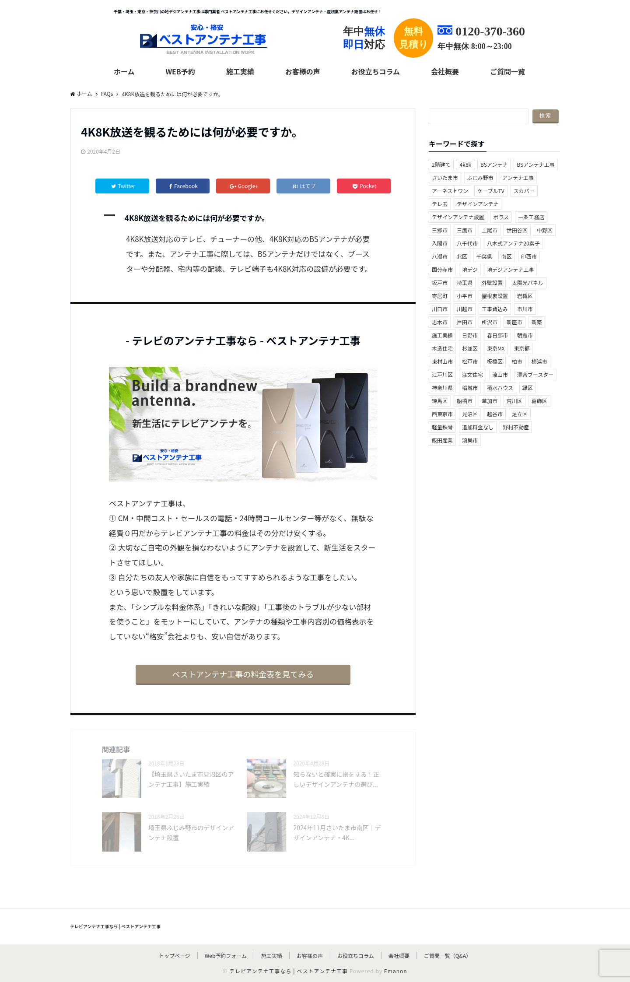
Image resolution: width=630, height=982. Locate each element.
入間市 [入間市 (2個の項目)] (440, 243)
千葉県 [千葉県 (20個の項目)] (484, 256)
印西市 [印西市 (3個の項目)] (529, 256)
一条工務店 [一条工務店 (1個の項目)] (531, 217)
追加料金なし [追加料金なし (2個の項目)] (478, 427)
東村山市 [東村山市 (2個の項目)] (442, 361)
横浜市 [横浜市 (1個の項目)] (539, 361)
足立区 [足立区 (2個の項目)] (520, 413)
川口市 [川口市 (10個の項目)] (440, 308)
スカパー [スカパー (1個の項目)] (524, 190)
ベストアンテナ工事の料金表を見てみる (243, 674)
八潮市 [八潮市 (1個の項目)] (440, 256)
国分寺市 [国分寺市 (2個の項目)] (442, 269)
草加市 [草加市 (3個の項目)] (489, 400)
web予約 (180, 71)
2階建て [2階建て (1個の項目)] (441, 164)
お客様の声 (302, 71)
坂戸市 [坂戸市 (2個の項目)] (440, 282)
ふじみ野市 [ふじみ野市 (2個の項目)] (480, 177)
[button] (243, 217)
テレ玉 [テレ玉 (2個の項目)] (440, 203)
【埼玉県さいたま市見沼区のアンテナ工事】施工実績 (191, 779)
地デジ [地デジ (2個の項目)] (470, 269)
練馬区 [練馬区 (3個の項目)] (440, 400)
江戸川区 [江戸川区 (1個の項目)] (442, 374)
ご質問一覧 (507, 71)
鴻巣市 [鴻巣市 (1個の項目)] (470, 440)
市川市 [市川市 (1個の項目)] (525, 308)
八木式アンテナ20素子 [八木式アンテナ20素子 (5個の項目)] (513, 243)
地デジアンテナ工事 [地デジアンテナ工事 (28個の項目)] (510, 269)
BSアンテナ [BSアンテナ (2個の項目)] (494, 164)
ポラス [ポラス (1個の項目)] (501, 217)
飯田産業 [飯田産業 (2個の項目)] (442, 440)
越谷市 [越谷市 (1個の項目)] (495, 413)
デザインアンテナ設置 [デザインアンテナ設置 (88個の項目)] (458, 217)
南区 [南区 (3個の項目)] (506, 256)
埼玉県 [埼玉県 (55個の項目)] (464, 282)
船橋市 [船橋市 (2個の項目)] (464, 400)
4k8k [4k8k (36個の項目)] (466, 164)
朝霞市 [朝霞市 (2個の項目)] (525, 335)
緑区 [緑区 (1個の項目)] (527, 387)
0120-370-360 (490, 31)
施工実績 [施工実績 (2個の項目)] (442, 335)
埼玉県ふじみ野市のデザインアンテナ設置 (191, 832)
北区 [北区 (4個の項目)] (462, 256)
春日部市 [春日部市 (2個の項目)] (497, 335)
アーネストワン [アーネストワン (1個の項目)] (450, 190)
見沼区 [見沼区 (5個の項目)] (470, 413)
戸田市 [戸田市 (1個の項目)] (464, 322)
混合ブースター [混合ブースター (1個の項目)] (535, 374)
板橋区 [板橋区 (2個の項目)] (495, 361)
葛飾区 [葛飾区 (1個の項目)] (539, 400)
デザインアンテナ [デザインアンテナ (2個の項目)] (478, 203)
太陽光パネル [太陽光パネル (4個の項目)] (527, 282)
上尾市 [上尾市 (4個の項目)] (489, 230)
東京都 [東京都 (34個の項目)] (521, 348)
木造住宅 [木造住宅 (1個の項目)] (442, 348)
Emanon (395, 971)
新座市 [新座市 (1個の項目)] (514, 322)
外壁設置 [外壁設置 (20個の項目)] (492, 282)
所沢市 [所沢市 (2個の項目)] (489, 322)
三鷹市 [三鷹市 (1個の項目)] (464, 230)
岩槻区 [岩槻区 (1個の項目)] (525, 295)
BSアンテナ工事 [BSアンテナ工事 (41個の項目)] (535, 164)
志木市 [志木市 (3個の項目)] (440, 322)
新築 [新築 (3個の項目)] (537, 322)
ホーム (124, 71)
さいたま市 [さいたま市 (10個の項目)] (445, 177)
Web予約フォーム (226, 955)
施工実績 (240, 71)
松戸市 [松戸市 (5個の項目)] (470, 361)
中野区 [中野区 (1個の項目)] (545, 230)
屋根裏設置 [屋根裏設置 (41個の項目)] (495, 295)
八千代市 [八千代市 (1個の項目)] (467, 243)
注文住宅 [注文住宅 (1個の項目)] (472, 374)
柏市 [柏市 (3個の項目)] (517, 361)
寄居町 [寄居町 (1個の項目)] (440, 295)
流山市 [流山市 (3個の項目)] (500, 374)
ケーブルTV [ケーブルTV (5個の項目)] (490, 190)
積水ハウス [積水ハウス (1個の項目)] (500, 387)
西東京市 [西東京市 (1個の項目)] (442, 413)
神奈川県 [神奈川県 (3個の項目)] (442, 387)
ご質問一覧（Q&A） (447, 955)
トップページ (174, 955)
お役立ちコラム (375, 71)
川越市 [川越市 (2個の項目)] (464, 308)
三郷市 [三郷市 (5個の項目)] (440, 230)
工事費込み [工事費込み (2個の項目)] (495, 308)
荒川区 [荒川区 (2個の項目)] (514, 400)
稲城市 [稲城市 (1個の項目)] (470, 387)
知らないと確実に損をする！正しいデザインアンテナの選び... (336, 779)
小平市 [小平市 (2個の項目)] (464, 295)
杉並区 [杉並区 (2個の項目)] (470, 348)
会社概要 (445, 71)
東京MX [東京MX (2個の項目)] (496, 348)
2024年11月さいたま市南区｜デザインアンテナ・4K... (337, 832)
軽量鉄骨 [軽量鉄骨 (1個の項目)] (442, 427)
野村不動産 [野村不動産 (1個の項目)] (516, 427)
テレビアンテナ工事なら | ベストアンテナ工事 (115, 926)
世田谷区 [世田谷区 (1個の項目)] (517, 230)
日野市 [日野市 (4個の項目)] (470, 335)
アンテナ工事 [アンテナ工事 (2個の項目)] (518, 177)
